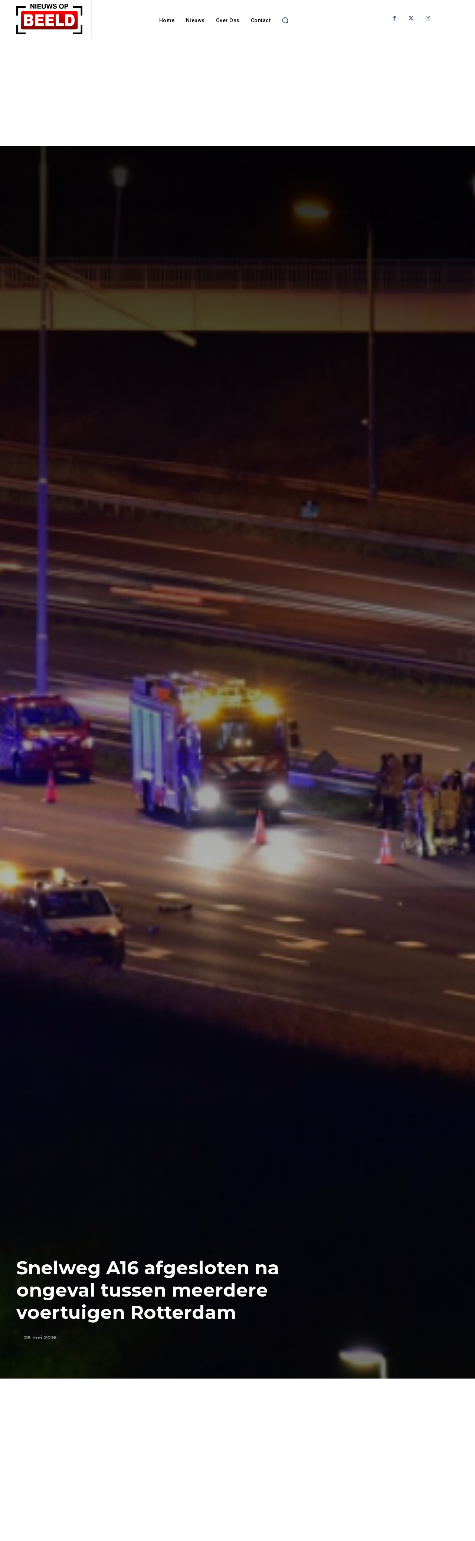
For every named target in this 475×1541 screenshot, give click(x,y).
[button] (285, 20)
